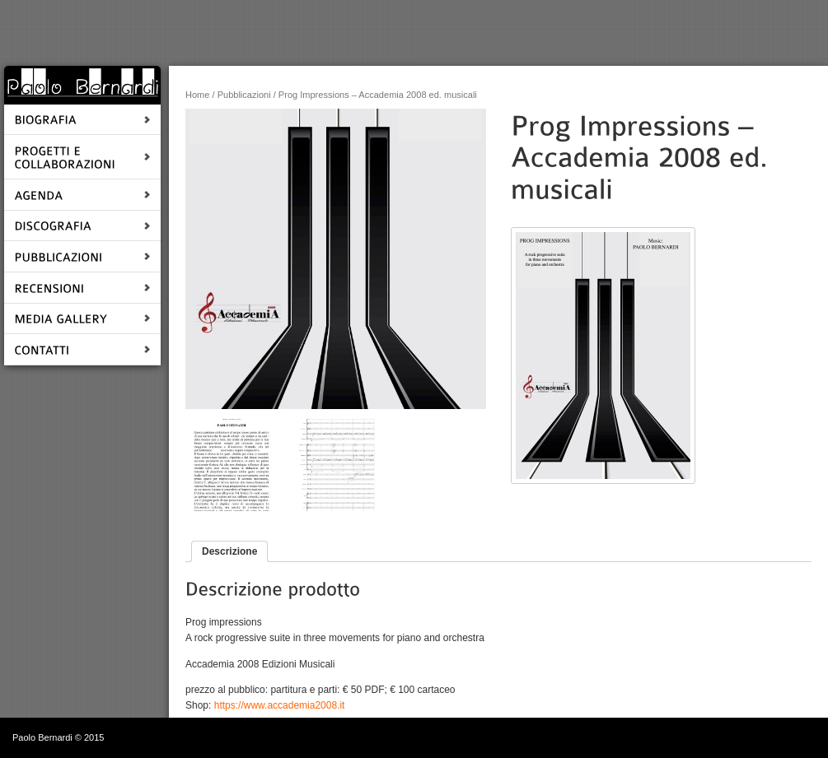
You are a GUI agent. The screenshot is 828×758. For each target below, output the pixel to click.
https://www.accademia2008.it (279, 705)
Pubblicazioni (244, 95)
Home (197, 95)
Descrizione (229, 551)
